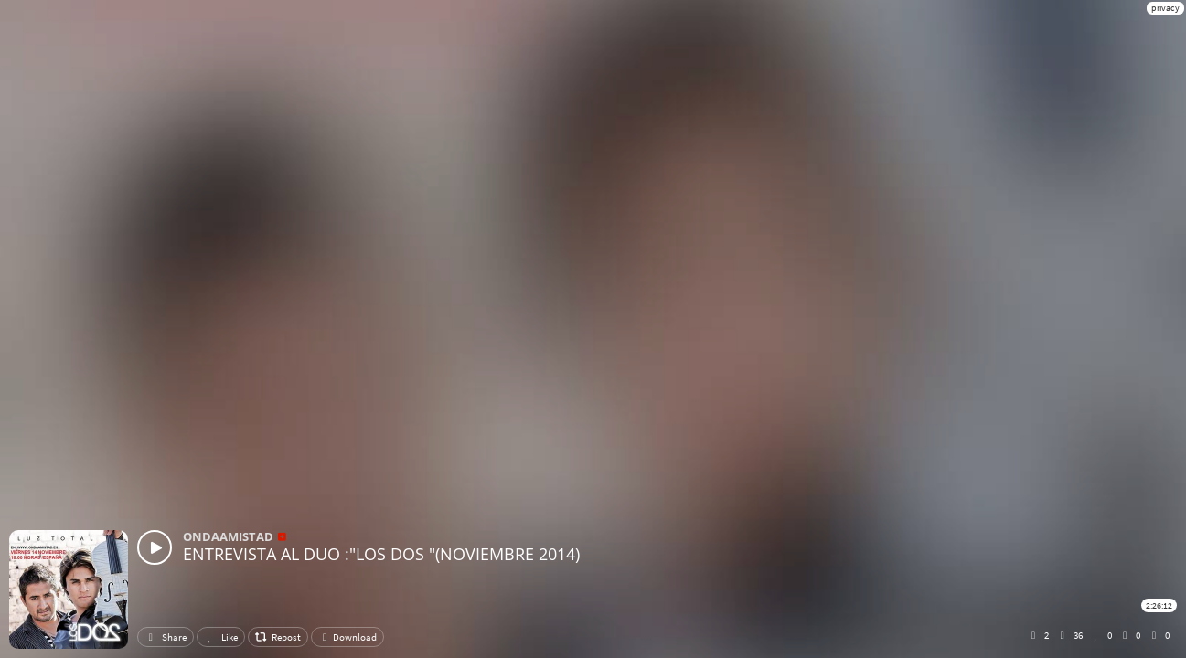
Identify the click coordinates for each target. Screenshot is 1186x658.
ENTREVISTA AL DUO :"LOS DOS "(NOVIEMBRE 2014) (381, 554)
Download (347, 637)
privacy (1165, 8)
